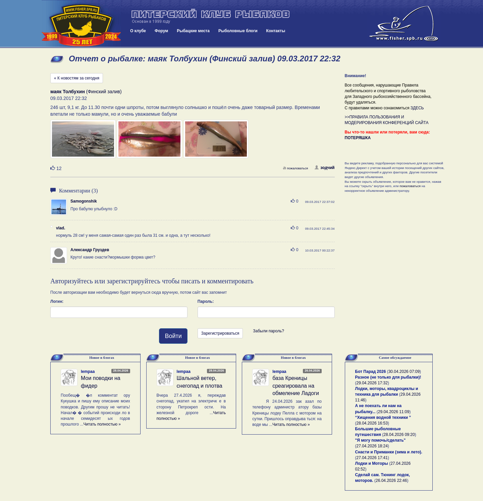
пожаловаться (295, 168)
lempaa (88, 371)
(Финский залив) (86, 91)
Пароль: (206, 301)
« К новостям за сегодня (76, 78)
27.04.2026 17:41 (372, 457)
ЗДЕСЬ (417, 108)
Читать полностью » (102, 424)
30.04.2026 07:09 (404, 371)
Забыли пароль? (268, 331)
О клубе (138, 31)
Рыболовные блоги (238, 31)
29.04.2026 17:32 (372, 383)
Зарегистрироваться (220, 333)
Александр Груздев (89, 249)
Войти (173, 336)
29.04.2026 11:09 (393, 411)
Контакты (275, 31)
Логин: (56, 301)
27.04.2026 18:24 (372, 446)
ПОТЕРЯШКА (358, 137)
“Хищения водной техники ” (383, 417)
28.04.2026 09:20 (399, 434)
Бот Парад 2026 (370, 371)
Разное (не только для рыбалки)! (388, 377)
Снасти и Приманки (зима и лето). (388, 452)
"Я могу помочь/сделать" (380, 440)
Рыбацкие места (193, 31)
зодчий (324, 167)
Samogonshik (83, 201)
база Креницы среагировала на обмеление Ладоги (295, 385)
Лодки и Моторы (371, 463)
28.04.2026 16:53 (372, 423)
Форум (161, 31)
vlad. (60, 228)
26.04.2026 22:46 (391, 480)
